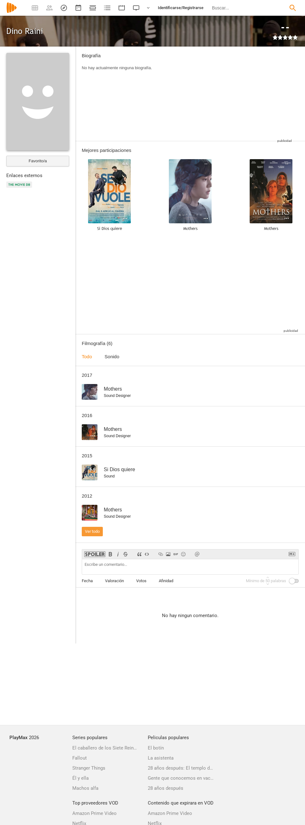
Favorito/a (38, 161)
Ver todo (92, 531)
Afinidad (166, 580)
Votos (141, 580)
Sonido (112, 356)
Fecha (87, 580)
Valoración (114, 580)
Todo (87, 356)
